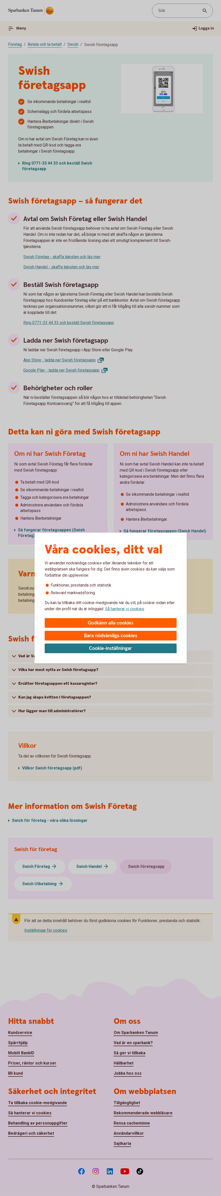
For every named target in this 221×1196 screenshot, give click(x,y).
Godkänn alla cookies (110, 623)
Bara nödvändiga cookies (110, 636)
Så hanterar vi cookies (124, 608)
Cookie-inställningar (110, 648)
